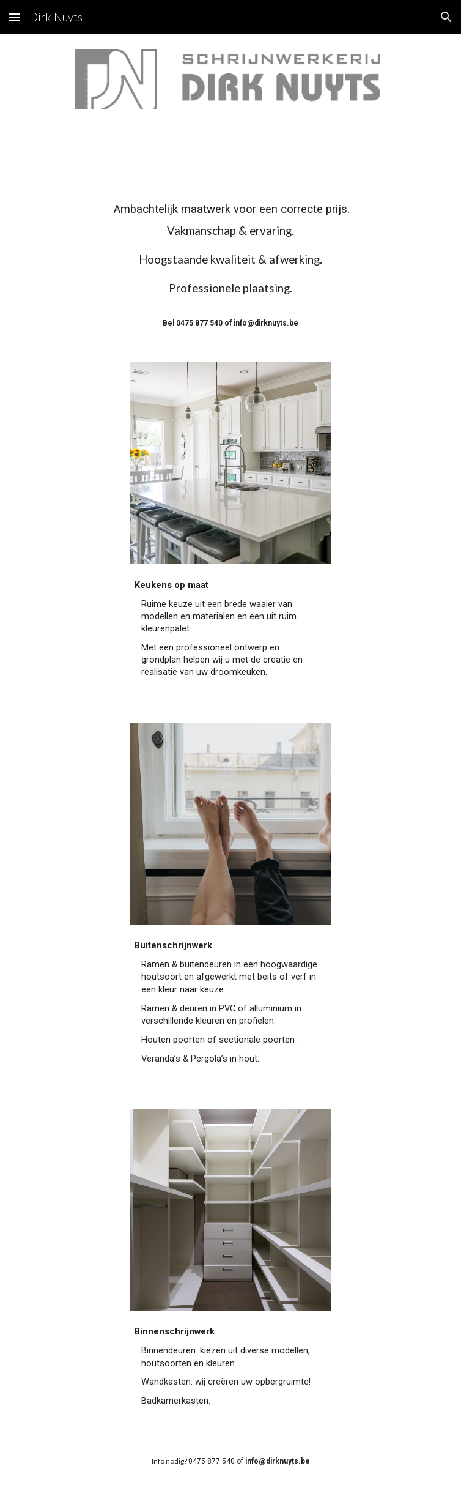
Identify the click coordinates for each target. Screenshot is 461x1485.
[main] (230, 265)
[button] (14, 17)
